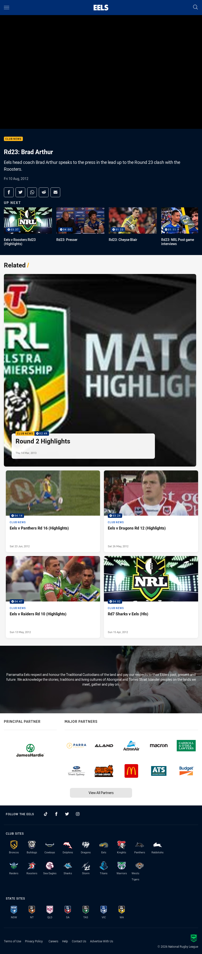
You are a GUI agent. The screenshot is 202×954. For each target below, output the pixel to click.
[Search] (195, 7)
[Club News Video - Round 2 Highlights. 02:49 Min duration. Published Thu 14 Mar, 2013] (100, 370)
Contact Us (79, 941)
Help (65, 941)
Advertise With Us (101, 941)
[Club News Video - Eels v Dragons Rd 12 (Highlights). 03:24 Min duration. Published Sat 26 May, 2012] (151, 511)
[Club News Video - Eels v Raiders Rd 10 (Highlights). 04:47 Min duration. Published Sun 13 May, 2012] (53, 597)
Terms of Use (12, 941)
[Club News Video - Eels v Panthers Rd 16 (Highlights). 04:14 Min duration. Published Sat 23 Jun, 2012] (53, 511)
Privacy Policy (34, 941)
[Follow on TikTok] (46, 814)
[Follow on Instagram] (78, 814)
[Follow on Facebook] (56, 814)
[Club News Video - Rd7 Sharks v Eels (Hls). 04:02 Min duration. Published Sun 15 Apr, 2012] (151, 597)
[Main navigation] (6, 7)
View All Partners (101, 792)
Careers (53, 941)
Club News (13, 139)
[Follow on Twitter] (67, 814)
